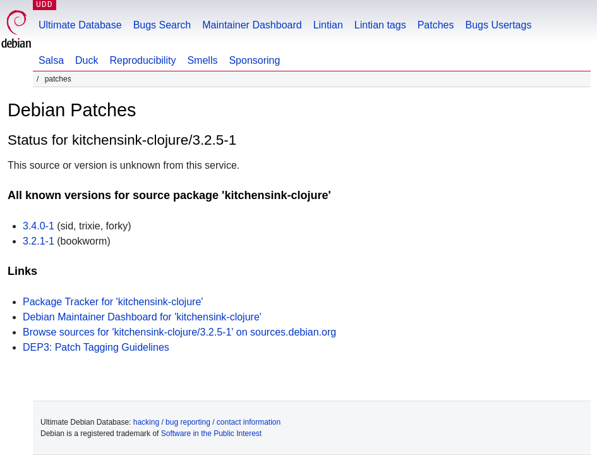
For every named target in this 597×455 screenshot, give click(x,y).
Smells (202, 60)
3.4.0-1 (38, 226)
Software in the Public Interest (211, 433)
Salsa (51, 60)
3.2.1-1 (38, 241)
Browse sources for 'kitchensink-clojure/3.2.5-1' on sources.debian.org (179, 332)
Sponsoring (254, 60)
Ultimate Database (80, 25)
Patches (436, 25)
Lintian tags (380, 25)
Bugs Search (162, 25)
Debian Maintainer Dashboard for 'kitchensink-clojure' (142, 317)
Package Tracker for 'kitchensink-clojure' (113, 301)
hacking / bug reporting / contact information (206, 422)
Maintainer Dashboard (251, 25)
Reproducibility (142, 60)
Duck (86, 60)
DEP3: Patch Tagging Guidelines (96, 347)
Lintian (328, 25)
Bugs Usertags (498, 25)
